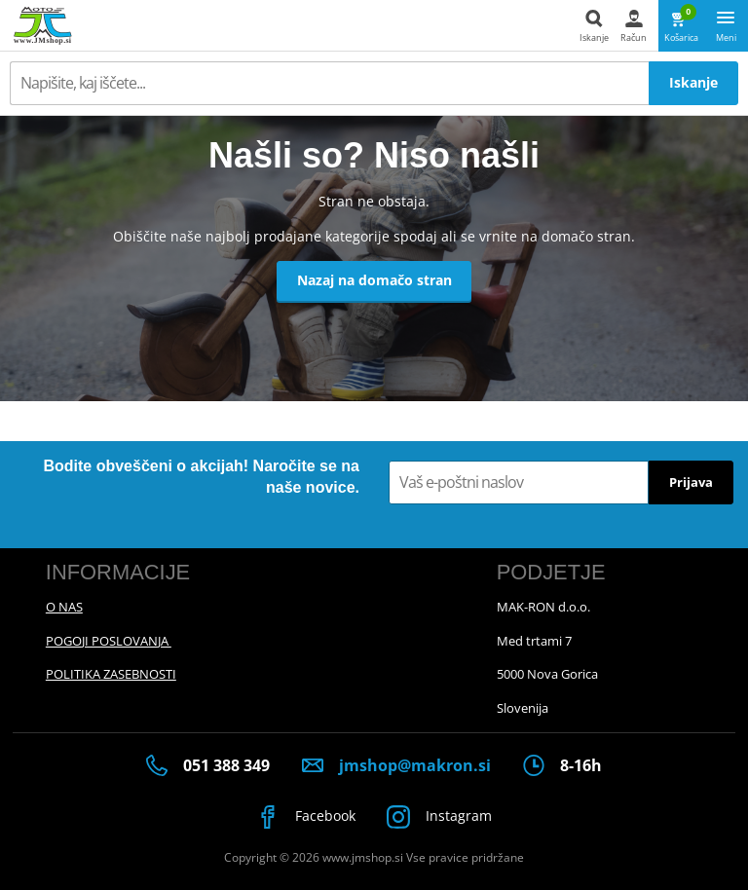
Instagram (440, 817)
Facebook (305, 817)
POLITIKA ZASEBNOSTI (111, 674)
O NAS (64, 606)
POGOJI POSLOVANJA (108, 640)
